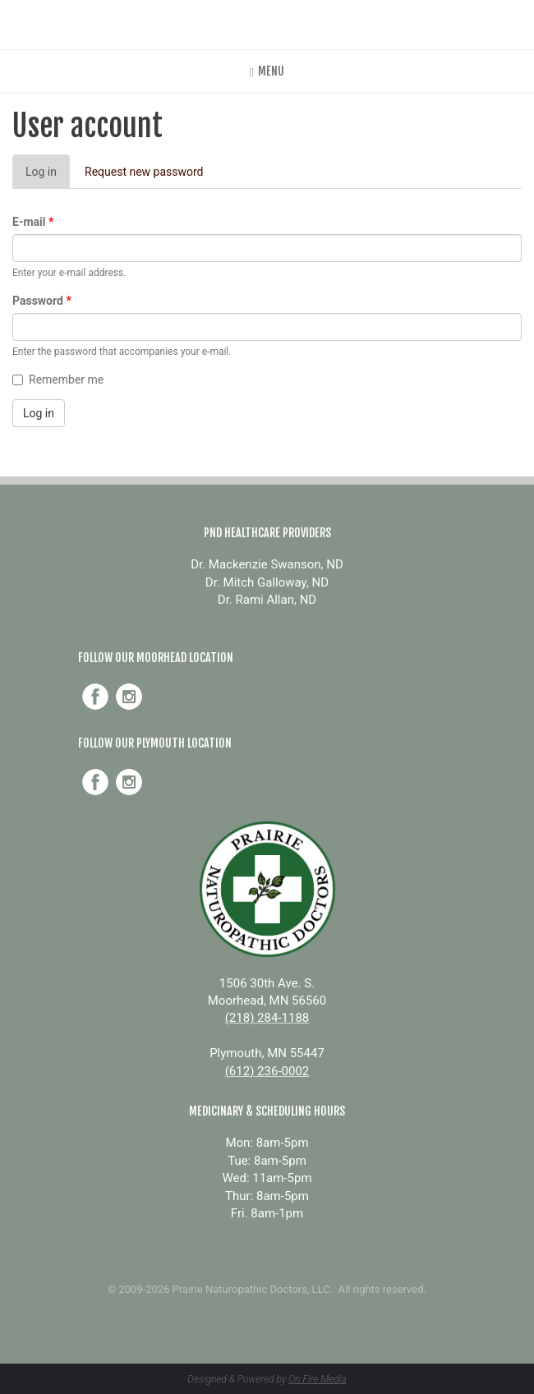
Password (41, 300)
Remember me (58, 379)
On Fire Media (317, 1379)
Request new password (144, 171)
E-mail (32, 221)
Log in (47, 176)
